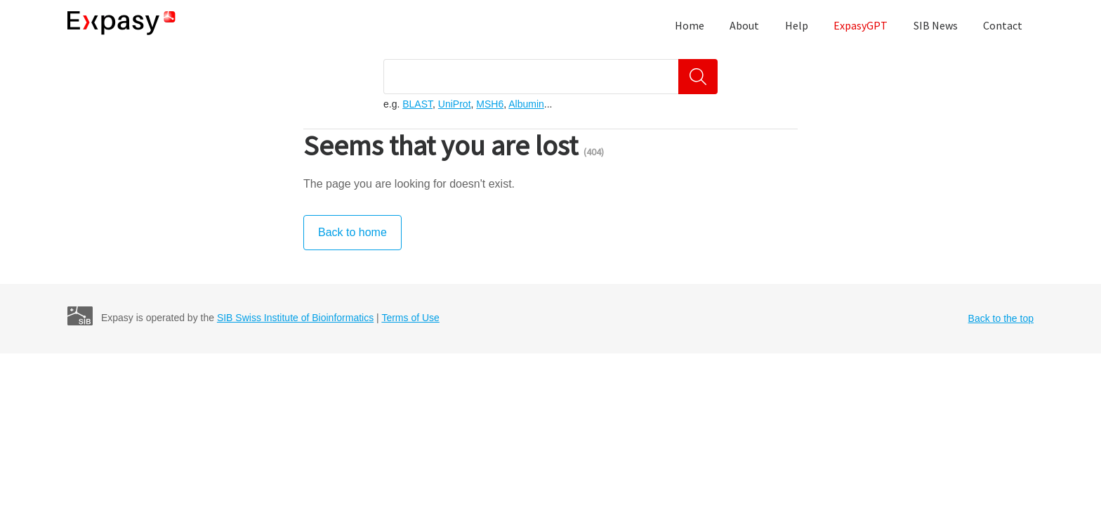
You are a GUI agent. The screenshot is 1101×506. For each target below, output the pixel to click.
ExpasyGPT (860, 25)
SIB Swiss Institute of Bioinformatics (295, 317)
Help (796, 25)
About (744, 25)
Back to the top (1001, 318)
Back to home (352, 232)
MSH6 (489, 104)
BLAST (417, 104)
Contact (1002, 25)
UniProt (454, 104)
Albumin (526, 104)
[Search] (698, 76)
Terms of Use (410, 317)
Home (689, 25)
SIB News (936, 25)
